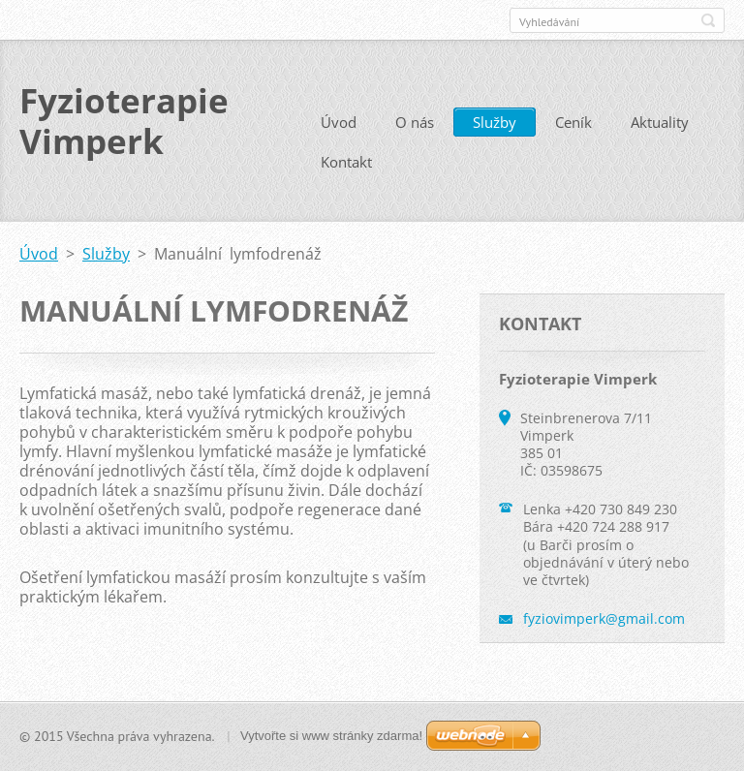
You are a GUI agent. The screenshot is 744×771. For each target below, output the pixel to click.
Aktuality (660, 122)
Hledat (708, 20)
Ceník (573, 122)
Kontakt (346, 161)
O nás (414, 122)
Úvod (338, 122)
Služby (494, 122)
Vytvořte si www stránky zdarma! (331, 735)
